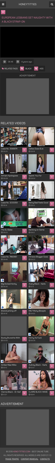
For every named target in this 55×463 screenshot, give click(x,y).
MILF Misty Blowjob (37, 310)
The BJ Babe (6, 229)
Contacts (45, 459)
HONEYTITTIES (27, 4)
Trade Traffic (12, 459)
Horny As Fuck (35, 337)
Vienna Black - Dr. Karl (11, 392)
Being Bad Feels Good (38, 202)
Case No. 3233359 (9, 202)
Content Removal (29, 459)
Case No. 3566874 (9, 148)
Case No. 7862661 (9, 256)
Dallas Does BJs (36, 148)
